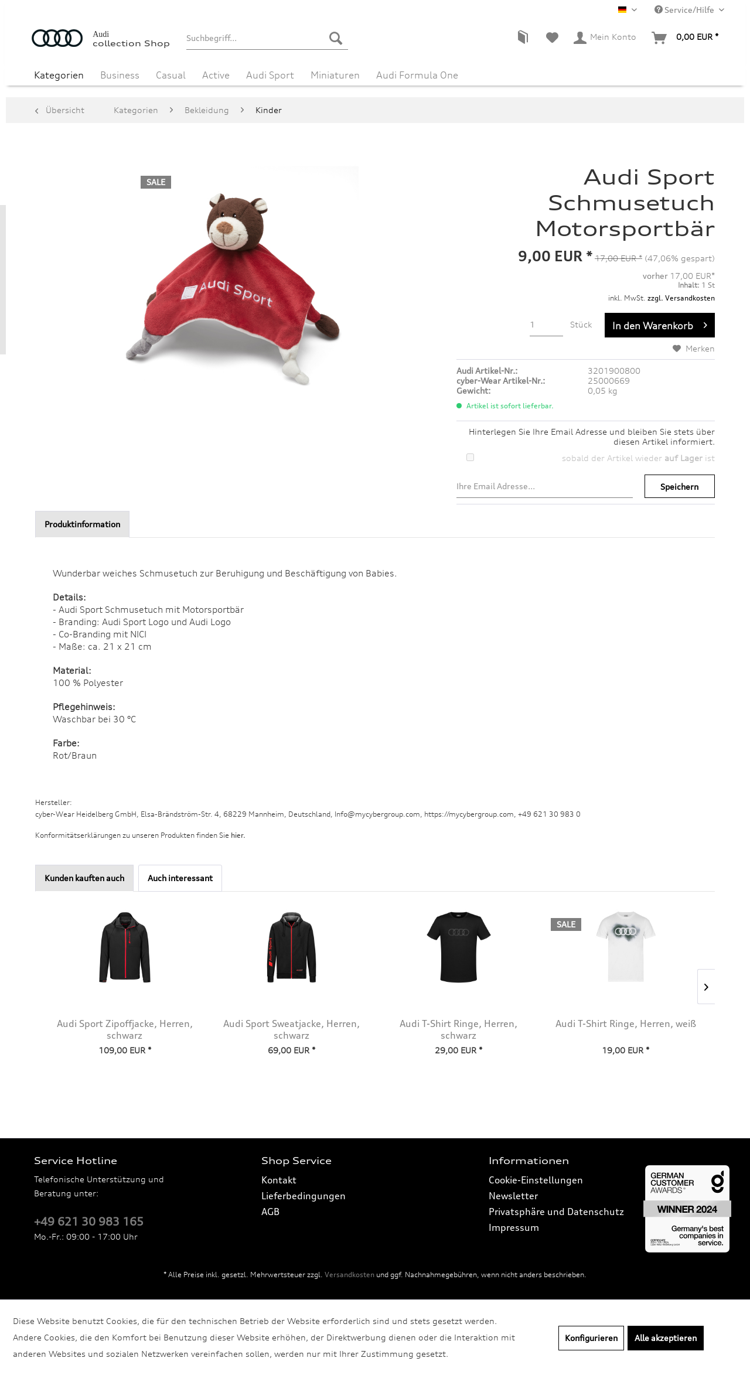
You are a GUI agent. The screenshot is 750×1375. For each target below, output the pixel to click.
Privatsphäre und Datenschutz (556, 1211)
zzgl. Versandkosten (681, 298)
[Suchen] (335, 38)
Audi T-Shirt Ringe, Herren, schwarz (458, 1029)
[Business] (120, 75)
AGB (270, 1211)
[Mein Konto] (605, 38)
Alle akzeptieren (666, 1338)
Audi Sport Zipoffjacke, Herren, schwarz (125, 1029)
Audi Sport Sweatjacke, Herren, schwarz (291, 1029)
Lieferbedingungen (303, 1196)
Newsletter (513, 1196)
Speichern (679, 487)
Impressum (514, 1227)
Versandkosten (349, 1274)
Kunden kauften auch (84, 878)
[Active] (216, 75)
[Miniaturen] (335, 75)
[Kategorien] (59, 75)
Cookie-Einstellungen (536, 1180)
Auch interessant (180, 878)
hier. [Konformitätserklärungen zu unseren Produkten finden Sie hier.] (238, 835)
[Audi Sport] (270, 75)
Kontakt (278, 1180)
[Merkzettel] (552, 38)
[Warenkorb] (685, 38)
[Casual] (171, 75)
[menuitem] (266, 38)
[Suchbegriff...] (266, 38)
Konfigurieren (591, 1338)
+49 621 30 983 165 (89, 1221)
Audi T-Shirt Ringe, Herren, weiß (625, 1023)
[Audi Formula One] (417, 75)
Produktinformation (82, 524)
